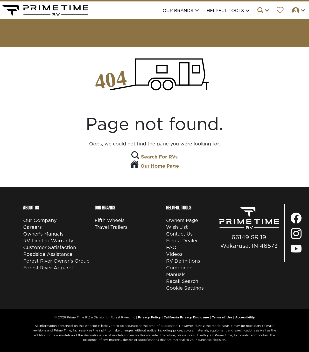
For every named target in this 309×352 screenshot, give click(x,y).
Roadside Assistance (47, 254)
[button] (263, 11)
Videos (174, 254)
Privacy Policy (149, 317)
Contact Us (179, 233)
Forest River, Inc (123, 317)
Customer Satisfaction (49, 247)
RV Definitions (183, 261)
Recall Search (182, 281)
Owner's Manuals (43, 233)
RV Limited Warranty (48, 240)
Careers (32, 227)
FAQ (171, 247)
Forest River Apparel (48, 267)
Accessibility (245, 317)
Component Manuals (180, 271)
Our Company (40, 220)
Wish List (177, 227)
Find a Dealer (182, 240)
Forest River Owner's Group (56, 261)
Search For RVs (159, 156)
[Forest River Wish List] (280, 11)
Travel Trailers (111, 227)
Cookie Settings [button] (185, 288)
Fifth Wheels (110, 220)
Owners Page (182, 220)
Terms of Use (222, 317)
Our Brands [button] (178, 10)
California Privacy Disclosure (186, 317)
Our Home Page (159, 166)
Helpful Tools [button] (225, 10)
